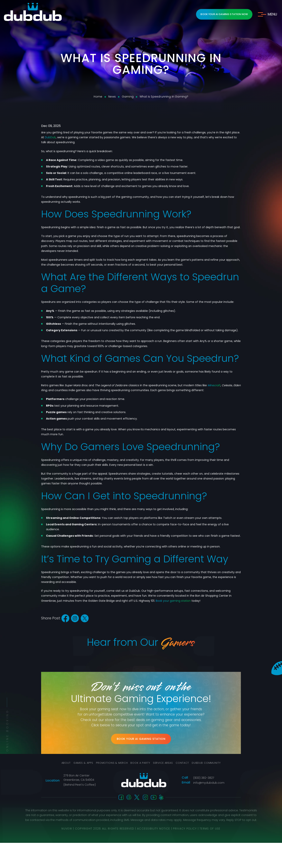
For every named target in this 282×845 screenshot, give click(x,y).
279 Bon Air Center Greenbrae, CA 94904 (78, 780)
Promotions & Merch (110, 765)
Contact (185, 765)
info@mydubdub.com (208, 784)
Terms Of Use (210, 831)
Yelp (161, 799)
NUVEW (66, 831)
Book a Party (140, 765)
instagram (75, 618)
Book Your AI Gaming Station (141, 740)
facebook (65, 618)
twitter (85, 618)
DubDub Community (210, 765)
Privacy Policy (185, 831)
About (62, 765)
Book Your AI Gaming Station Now (222, 14)
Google (129, 799)
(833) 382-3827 (203, 780)
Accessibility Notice (153, 831)
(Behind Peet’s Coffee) (78, 787)
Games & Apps (80, 765)
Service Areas (164, 765)
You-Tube (154, 799)
